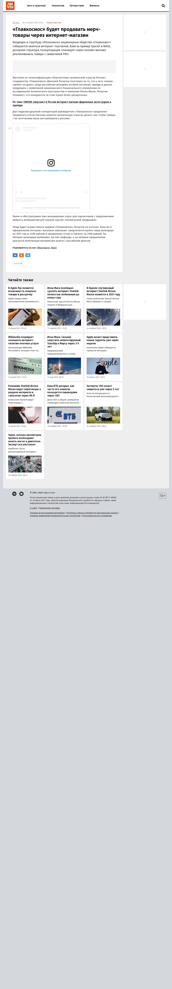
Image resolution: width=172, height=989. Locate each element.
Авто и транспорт (36, 5)
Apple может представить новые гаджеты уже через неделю (103, 340)
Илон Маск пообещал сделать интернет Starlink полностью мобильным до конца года (63, 292)
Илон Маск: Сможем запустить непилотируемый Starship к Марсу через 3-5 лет (64, 341)
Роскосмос (18, 263)
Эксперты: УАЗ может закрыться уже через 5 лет (103, 387)
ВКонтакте (43, 247)
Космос (16, 22)
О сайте (33, 508)
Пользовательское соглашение (97, 516)
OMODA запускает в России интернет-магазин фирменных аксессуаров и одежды (62, 103)
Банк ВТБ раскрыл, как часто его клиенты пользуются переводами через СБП (62, 390)
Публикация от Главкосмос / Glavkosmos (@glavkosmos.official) (51, 208)
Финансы (94, 5)
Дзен (54, 247)
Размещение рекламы (49, 508)
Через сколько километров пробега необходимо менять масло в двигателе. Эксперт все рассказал (24, 439)
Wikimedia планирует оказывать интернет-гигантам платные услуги (23, 340)
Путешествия (77, 5)
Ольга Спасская (54, 22)
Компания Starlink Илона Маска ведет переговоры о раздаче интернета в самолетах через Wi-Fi (24, 390)
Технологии (58, 5)
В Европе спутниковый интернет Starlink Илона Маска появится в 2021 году (103, 291)
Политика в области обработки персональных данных (92, 513)
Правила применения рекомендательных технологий (55, 516)
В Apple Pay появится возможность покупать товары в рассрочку (22, 291)
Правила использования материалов (47, 513)
